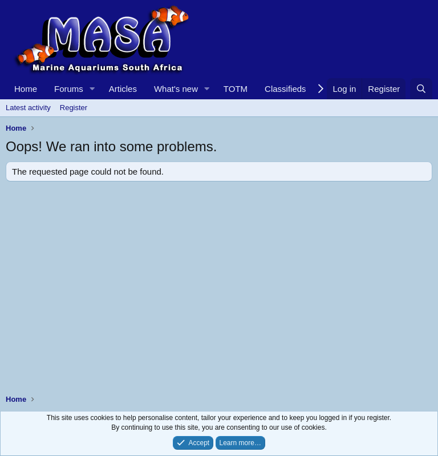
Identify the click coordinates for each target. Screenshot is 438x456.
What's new (176, 89)
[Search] (421, 88)
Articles (123, 89)
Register (73, 107)
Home (25, 89)
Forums (68, 89)
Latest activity (28, 107)
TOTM (236, 89)
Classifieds (285, 89)
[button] (92, 88)
